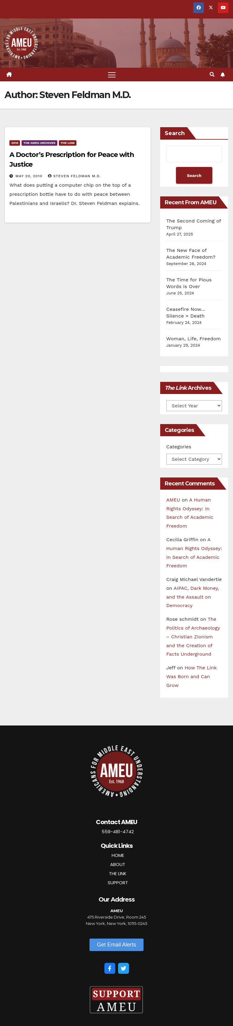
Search (175, 133)
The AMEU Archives (39, 142)
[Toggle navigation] (111, 74)
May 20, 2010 (29, 176)
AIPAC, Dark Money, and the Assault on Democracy (192, 597)
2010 (14, 142)
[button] (212, 74)
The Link (68, 142)
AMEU (173, 500)
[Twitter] (123, 968)
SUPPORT (118, 882)
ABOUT (117, 864)
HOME (118, 855)
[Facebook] (109, 968)
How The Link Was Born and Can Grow (191, 676)
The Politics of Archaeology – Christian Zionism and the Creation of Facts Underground (193, 636)
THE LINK (118, 873)
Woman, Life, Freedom (193, 338)
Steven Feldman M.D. (74, 176)
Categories (178, 447)
